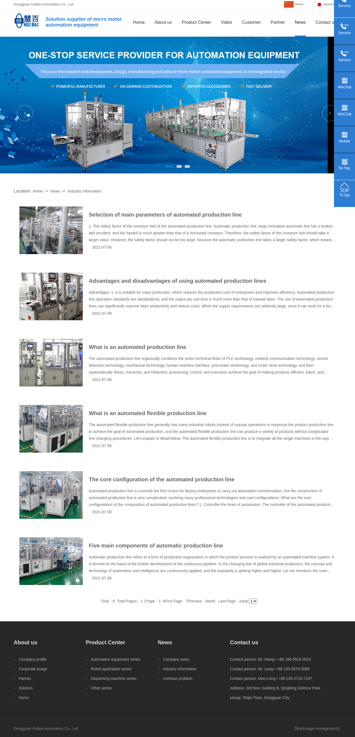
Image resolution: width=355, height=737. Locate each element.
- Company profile (30, 659)
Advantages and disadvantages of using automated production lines (177, 281)
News (300, 22)
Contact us (326, 22)
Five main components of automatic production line (156, 546)
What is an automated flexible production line (147, 413)
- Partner (22, 678)
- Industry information (177, 669)
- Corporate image (30, 669)
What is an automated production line (137, 347)
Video (226, 22)
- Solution (23, 688)
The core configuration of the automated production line (161, 479)
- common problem (175, 678)
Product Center (196, 22)
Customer (251, 22)
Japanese (329, 4)
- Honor (21, 697)
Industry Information (85, 191)
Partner (278, 22)
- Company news (173, 659)
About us (163, 22)
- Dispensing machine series (111, 678)
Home (139, 22)
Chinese (298, 4)
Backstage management (317, 728)
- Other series (99, 688)
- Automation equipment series (113, 659)
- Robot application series (109, 669)
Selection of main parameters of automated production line (165, 215)
